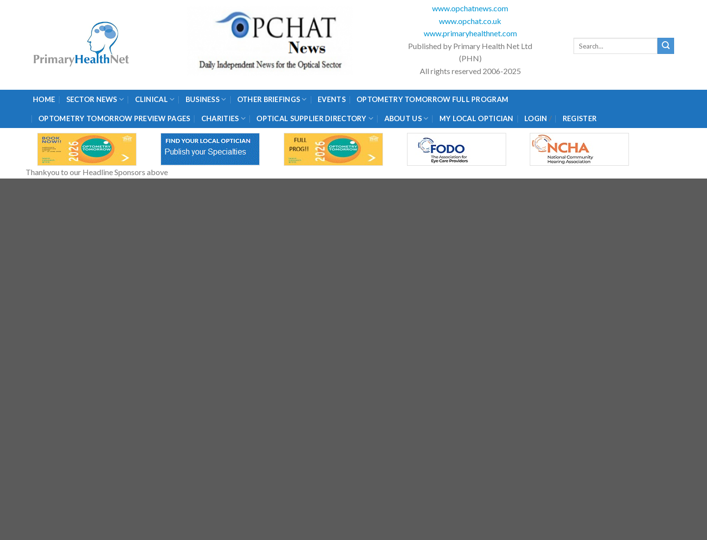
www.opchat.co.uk (470, 21)
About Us (406, 118)
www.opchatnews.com (470, 8)
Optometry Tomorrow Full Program (432, 99)
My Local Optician (476, 118)
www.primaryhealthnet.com (470, 33)
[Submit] (665, 46)
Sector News (95, 99)
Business (206, 99)
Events (332, 99)
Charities (223, 118)
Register (580, 118)
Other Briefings (272, 99)
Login (535, 118)
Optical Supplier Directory (314, 118)
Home (44, 99)
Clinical (155, 99)
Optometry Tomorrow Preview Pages (114, 118)
